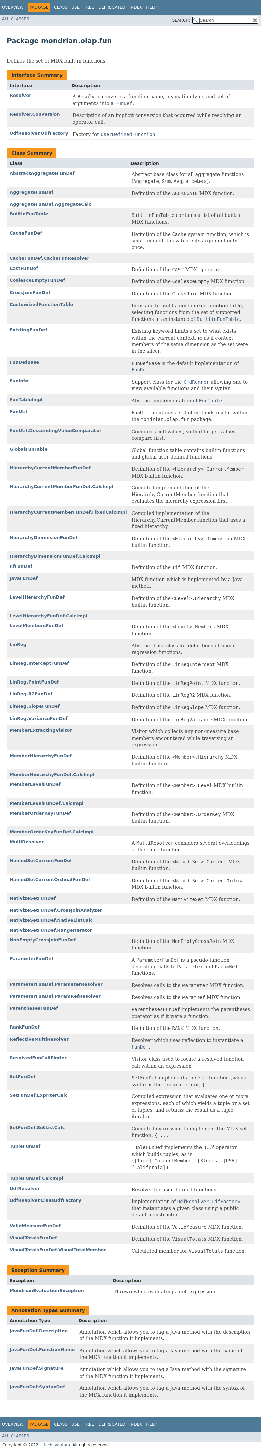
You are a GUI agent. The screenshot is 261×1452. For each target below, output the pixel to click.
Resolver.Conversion (35, 114)
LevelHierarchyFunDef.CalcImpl (48, 615)
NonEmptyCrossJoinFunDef (43, 940)
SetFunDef (22, 1076)
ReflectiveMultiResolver (39, 1039)
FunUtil (18, 411)
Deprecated (111, 7)
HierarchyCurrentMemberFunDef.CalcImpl (62, 486)
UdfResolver (25, 1188)
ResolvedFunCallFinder (38, 1057)
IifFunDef (21, 566)
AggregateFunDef (31, 192)
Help (151, 7)
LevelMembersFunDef (36, 625)
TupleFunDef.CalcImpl (36, 1178)
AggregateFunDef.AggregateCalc (50, 204)
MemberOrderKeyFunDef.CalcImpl (52, 831)
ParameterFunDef (31, 958)
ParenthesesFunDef (34, 1008)
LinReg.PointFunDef (34, 682)
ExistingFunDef (28, 329)
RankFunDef (25, 1027)
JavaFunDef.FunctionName (42, 1349)
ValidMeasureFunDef (35, 1225)
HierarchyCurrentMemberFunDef (50, 467)
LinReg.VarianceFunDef (39, 718)
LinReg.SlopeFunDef (35, 706)
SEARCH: (181, 20)
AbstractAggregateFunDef (42, 173)
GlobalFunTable (29, 449)
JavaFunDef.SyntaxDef (37, 1386)
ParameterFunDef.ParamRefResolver (55, 996)
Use (75, 7)
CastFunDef (24, 268)
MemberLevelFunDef (35, 784)
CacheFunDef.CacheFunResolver (49, 258)
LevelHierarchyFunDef (37, 597)
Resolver (20, 95)
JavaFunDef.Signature (37, 1368)
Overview (13, 7)
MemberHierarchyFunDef (41, 755)
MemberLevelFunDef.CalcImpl (47, 803)
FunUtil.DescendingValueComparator (55, 430)
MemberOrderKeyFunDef (40, 813)
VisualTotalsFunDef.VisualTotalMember (58, 1249)
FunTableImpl (26, 399)
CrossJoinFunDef (30, 292)
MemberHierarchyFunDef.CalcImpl (52, 774)
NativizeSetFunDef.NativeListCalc (51, 920)
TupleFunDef (25, 1146)
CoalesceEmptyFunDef (37, 280)
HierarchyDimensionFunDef (43, 537)
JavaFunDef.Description (39, 1330)
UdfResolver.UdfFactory (39, 133)
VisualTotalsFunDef (33, 1237)
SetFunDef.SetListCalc (37, 1127)
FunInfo (19, 380)
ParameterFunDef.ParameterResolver (56, 984)
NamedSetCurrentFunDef (41, 860)
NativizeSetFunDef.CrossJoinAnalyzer (56, 910)
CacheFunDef (26, 233)
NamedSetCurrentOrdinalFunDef (50, 879)
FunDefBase (24, 362)
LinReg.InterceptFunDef (39, 663)
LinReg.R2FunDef (31, 693)
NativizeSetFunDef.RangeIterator (51, 930)
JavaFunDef (24, 578)
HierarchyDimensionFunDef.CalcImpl (55, 556)
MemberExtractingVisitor (41, 730)
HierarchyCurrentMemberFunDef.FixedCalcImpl (68, 512)
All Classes (15, 19)
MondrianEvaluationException (47, 1290)
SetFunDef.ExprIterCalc (38, 1095)
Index (135, 7)
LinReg (18, 644)
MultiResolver (27, 841)
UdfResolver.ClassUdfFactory (45, 1200)
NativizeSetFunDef (33, 898)
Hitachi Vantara (54, 1444)
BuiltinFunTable (29, 214)
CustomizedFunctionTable (41, 304)
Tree (89, 7)
